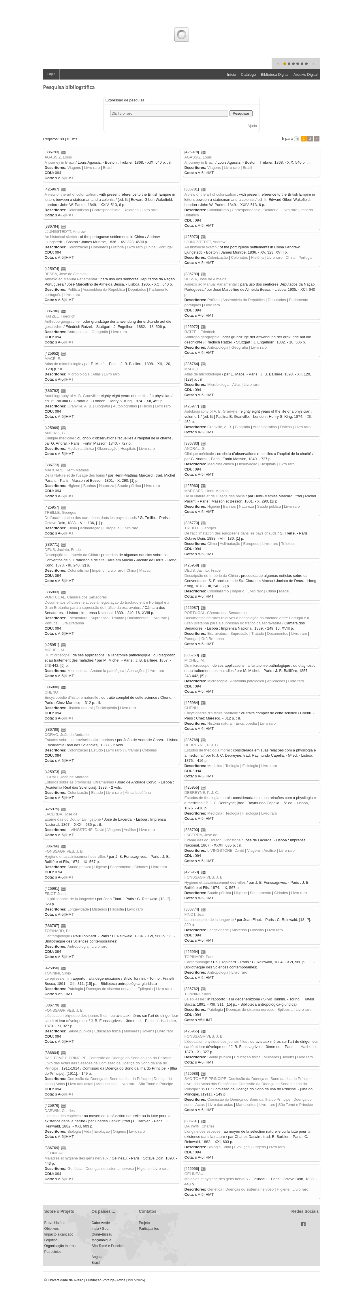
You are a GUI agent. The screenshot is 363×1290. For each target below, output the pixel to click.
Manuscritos (106, 1084)
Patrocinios (52, 1252)
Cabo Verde (101, 1223)
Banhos (89, 485)
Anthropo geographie (62, 321)
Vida (87, 1131)
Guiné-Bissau (102, 1234)
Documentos (137, 618)
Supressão (99, 618)
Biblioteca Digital (275, 74)
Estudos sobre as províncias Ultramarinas (79, 740)
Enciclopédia (106, 708)
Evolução (102, 1131)
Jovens (148, 1031)
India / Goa (100, 1229)
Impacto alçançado (59, 1234)
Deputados (137, 289)
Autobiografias (125, 406)
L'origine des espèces (63, 1116)
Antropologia (78, 332)
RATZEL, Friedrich (60, 316)
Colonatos (99, 247)
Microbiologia (78, 374)
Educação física (107, 1031)
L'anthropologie (57, 936)
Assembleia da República (104, 289)
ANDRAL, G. (55, 433)
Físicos (146, 406)
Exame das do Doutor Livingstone (73, 819)
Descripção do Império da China (71, 555)
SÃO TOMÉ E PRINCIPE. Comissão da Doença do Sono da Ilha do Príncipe (108, 1058)
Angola (97, 1257)
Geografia (100, 332)
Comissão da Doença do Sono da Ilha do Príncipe (109, 1078)
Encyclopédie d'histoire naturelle (71, 697)
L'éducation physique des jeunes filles (76, 1015)
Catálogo (248, 74)
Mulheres (131, 1031)
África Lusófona (138, 792)
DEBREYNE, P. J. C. (202, 745)
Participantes (149, 1229)
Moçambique (102, 1240)
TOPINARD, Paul (59, 931)
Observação (107, 448)
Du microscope (57, 655)
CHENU (51, 692)
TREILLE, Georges (60, 512)
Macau (145, 570)
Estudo (97, 750)
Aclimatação (90, 528)
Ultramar (132, 750)
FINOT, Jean (55, 894)
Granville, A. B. (79, 406)
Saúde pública (129, 485)
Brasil (107, 167)
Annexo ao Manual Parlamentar (71, 279)
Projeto (144, 1223)
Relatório (131, 210)
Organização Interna (60, 1246)
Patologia (75, 989)
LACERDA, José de (61, 814)
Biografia (102, 406)
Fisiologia (250, 766)
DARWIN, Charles (60, 1110)
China (151, 247)
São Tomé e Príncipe (155, 1084)
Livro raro (92, 167)
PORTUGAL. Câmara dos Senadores (76, 597)
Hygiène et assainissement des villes (75, 856)
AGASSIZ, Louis (58, 157)
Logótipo (51, 1240)
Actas (60, 1084)
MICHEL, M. (55, 650)
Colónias (149, 750)
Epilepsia (145, 989)
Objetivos (51, 1229)
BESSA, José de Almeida (66, 274)
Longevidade (78, 909)
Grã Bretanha (73, 623)
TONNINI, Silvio (58, 973)
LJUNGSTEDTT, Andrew (65, 231)
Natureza (106, 485)
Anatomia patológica (107, 670)
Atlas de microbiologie (63, 364)
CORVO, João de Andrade (67, 734)
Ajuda (252, 126)
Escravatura (77, 618)
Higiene (73, 485)
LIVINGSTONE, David (85, 830)
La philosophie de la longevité (69, 899)
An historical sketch (61, 237)
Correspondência (106, 210)
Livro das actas (80, 1084)
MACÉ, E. (53, 358)
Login (51, 73)
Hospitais (128, 448)
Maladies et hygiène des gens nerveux (77, 1158)
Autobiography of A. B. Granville (71, 396)
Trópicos (288, 543)
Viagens (74, 167)
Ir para (287, 138)
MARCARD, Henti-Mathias (67, 470)
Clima (72, 528)
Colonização (77, 247)
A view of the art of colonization (70, 194)
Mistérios (99, 909)
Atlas (96, 374)
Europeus (112, 528)
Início (231, 74)
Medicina (214, 766)
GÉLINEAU (54, 1153)
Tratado (118, 618)
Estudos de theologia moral (207, 750)
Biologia (74, 1131)
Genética (74, 1168)
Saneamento (120, 867)
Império (98, 570)
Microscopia (77, 670)
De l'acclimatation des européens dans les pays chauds (91, 517)
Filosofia (117, 909)
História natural (80, 708)
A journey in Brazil (60, 162)
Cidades (141, 867)
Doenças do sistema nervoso (110, 989)
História (117, 247)
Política (73, 289)
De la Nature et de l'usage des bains (75, 475)
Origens (119, 1131)
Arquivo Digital (306, 74)
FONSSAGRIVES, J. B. (64, 851)
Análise (130, 830)
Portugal (165, 247)
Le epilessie (55, 978)
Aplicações (136, 670)
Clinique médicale (59, 438)
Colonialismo (78, 210)
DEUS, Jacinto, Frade (63, 549)
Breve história (54, 1223)
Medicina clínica (80, 448)
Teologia (232, 766)
